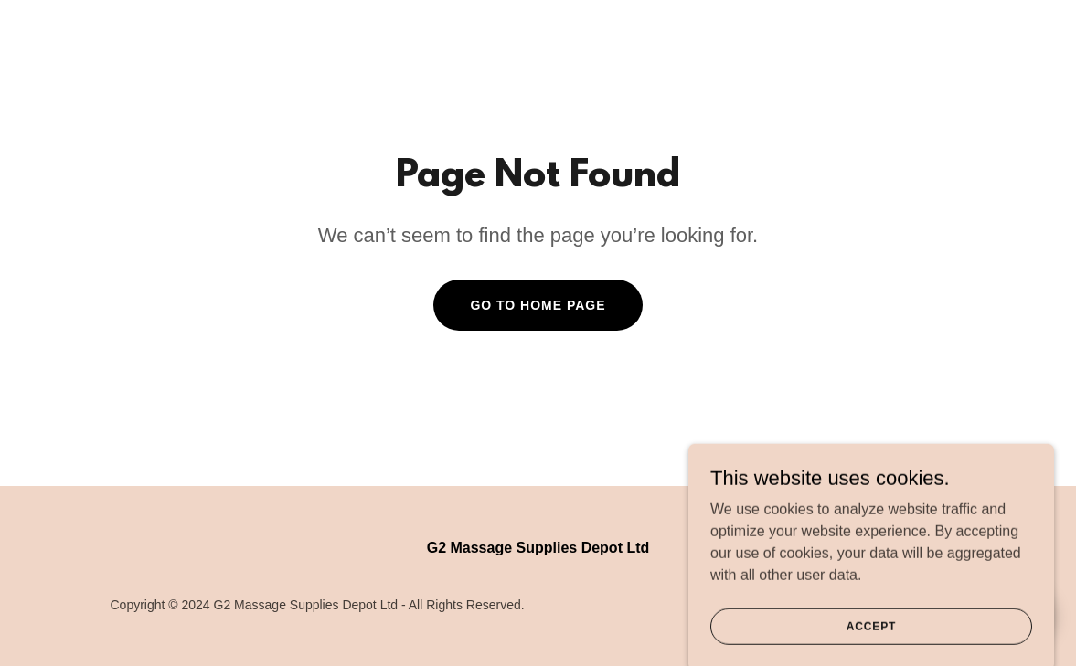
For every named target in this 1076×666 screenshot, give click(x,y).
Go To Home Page (537, 305)
